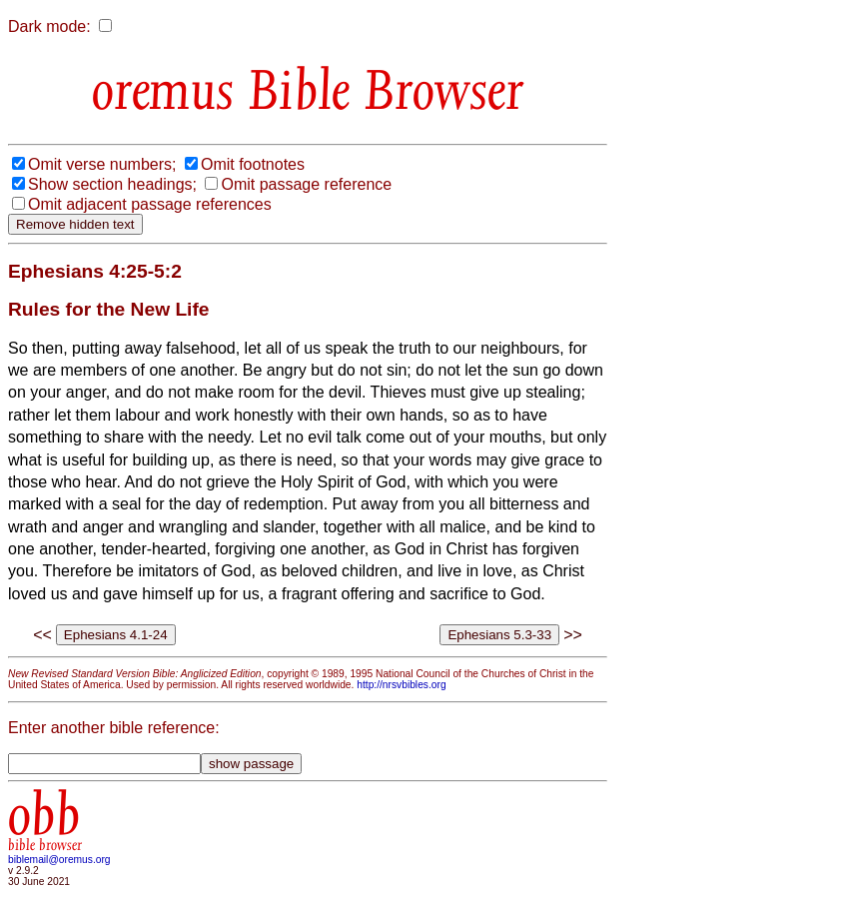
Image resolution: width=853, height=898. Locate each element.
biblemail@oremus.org (59, 859)
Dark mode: (49, 26)
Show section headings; (112, 184)
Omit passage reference (306, 184)
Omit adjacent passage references (150, 204)
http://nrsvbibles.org (401, 684)
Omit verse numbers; (102, 164)
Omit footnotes (253, 164)
